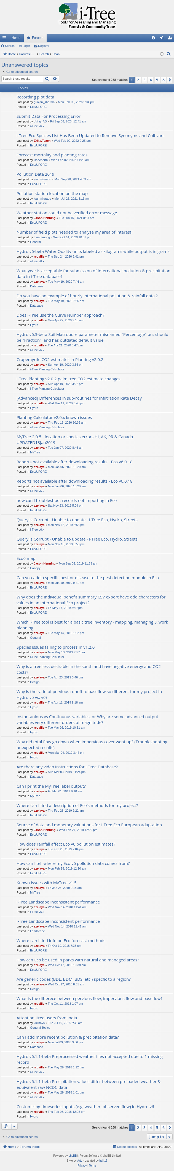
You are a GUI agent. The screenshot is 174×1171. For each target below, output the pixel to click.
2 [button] (138, 79)
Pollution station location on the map (52, 193)
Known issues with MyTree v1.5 (46, 882)
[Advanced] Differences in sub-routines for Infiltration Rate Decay (79, 398)
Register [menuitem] (171, 39)
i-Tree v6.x (37, 126)
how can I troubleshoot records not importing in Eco (67, 500)
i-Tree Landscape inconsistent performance (58, 902)
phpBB (73, 1155)
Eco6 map (26, 558)
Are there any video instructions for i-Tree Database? (67, 766)
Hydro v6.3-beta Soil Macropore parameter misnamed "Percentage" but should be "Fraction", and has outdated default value (92, 337)
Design (34, 682)
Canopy (35, 568)
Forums (37, 38)
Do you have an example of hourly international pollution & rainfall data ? (87, 295)
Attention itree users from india (47, 1017)
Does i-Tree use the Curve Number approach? (60, 315)
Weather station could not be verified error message (67, 212)
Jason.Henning (44, 218)
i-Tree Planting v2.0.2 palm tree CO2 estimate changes (69, 378)
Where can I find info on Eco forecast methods (61, 940)
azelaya (39, 281)
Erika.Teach (42, 140)
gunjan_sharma (44, 102)
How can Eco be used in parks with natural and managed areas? (78, 960)
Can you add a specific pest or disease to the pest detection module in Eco (88, 577)
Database (36, 286)
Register (43, 45)
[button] (170, 80)
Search (10, 45)
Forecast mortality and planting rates (52, 154)
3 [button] (144, 79)
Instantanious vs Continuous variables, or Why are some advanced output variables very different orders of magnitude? (87, 719)
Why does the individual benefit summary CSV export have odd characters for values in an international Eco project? (91, 599)
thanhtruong (42, 237)
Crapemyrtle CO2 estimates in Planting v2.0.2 (60, 359)
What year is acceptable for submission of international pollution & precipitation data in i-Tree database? (93, 273)
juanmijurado (42, 179)
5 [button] (157, 79)
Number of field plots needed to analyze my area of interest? (75, 232)
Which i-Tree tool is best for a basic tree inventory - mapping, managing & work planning (92, 624)
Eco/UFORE (38, 106)
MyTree (35, 452)
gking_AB (40, 121)
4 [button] (151, 79)
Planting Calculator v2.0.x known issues (54, 417)
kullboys (39, 1023)
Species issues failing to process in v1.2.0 (56, 647)
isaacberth (41, 160)
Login (26, 45)
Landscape (37, 931)
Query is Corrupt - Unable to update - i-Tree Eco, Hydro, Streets (77, 519)
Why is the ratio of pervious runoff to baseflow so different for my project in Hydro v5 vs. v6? (89, 694)
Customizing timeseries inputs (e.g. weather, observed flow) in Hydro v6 (85, 1106)
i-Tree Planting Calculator (47, 369)
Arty (79, 1160)
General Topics (40, 1027)
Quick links (5, 39)
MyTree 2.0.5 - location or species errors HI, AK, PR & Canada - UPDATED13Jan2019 (76, 439)
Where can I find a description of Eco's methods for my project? (77, 805)
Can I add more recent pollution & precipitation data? (68, 1037)
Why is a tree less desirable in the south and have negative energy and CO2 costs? (89, 669)
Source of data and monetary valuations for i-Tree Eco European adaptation (89, 824)
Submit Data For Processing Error (49, 116)
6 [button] (163, 79)
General (35, 242)
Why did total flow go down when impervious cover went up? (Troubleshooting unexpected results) (92, 744)
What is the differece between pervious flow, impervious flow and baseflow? (89, 998)
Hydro (34, 325)
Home (16, 38)
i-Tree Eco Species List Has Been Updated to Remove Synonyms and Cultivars (91, 135)
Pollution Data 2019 (35, 174)
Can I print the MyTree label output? (51, 786)
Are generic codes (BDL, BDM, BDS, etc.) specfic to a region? (74, 979)
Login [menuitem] (163, 39)
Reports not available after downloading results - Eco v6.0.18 (75, 461)
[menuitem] (153, 38)
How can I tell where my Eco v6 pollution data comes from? (73, 863)
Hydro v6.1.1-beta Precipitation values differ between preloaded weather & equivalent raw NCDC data (89, 1084)
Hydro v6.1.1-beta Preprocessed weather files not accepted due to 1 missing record (90, 1059)
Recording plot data (35, 97)
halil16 (103, 1160)
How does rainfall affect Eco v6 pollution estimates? (66, 844)
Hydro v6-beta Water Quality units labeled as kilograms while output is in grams (93, 251)
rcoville (39, 256)
